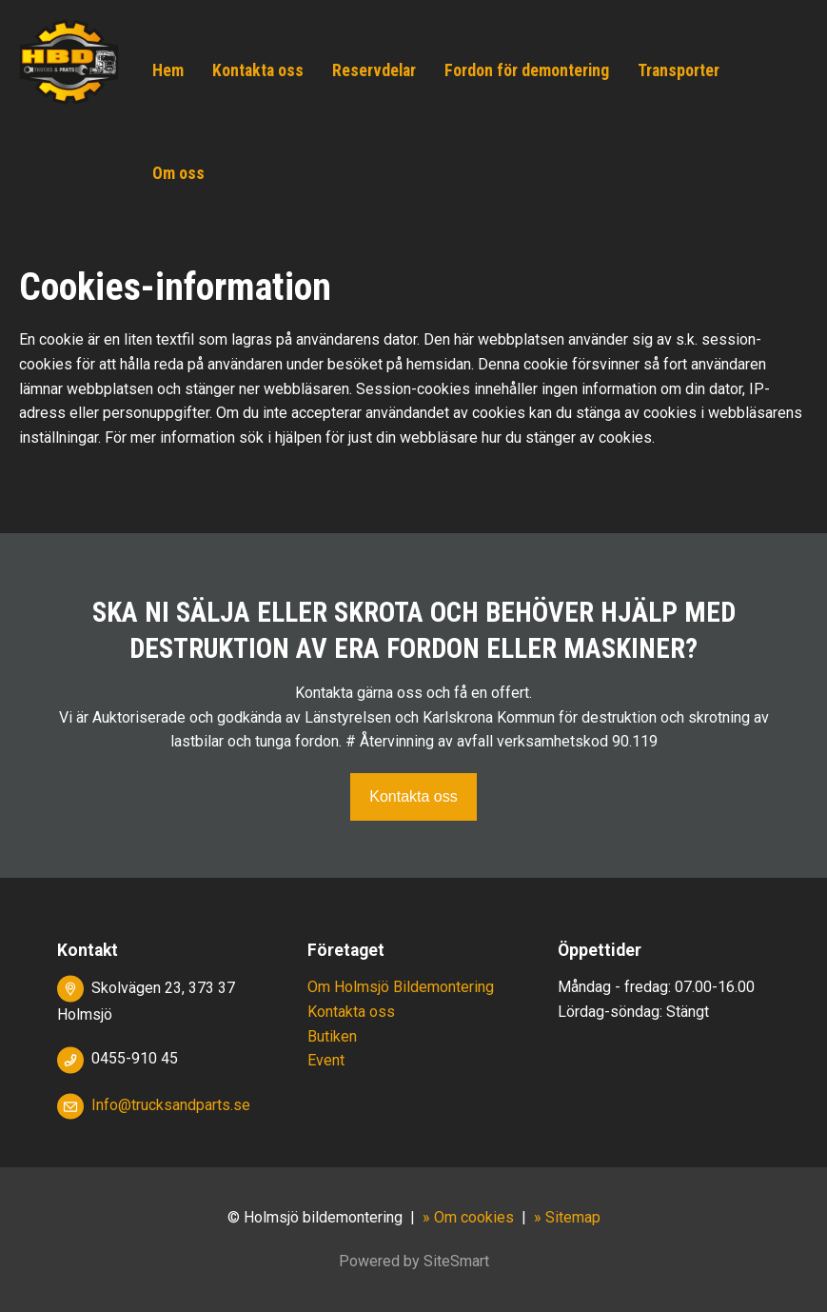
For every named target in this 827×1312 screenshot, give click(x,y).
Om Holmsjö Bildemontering (400, 987)
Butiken (332, 1036)
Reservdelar (374, 70)
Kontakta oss (258, 70)
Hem (168, 70)
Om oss (178, 173)
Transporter (678, 70)
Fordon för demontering (526, 70)
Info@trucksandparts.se (170, 1105)
